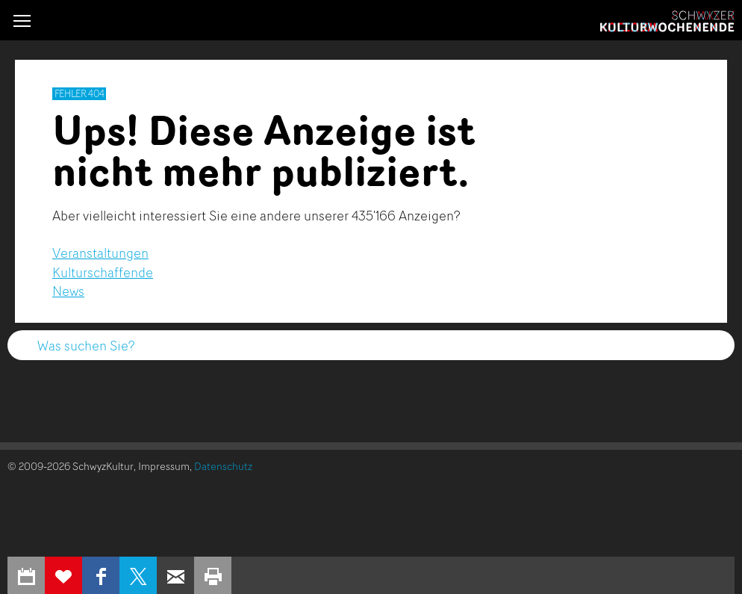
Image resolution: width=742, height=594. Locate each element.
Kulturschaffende (102, 272)
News (68, 291)
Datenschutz (223, 466)
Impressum (164, 466)
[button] (22, 20)
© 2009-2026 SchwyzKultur (70, 466)
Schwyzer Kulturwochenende (667, 21)
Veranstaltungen (100, 253)
